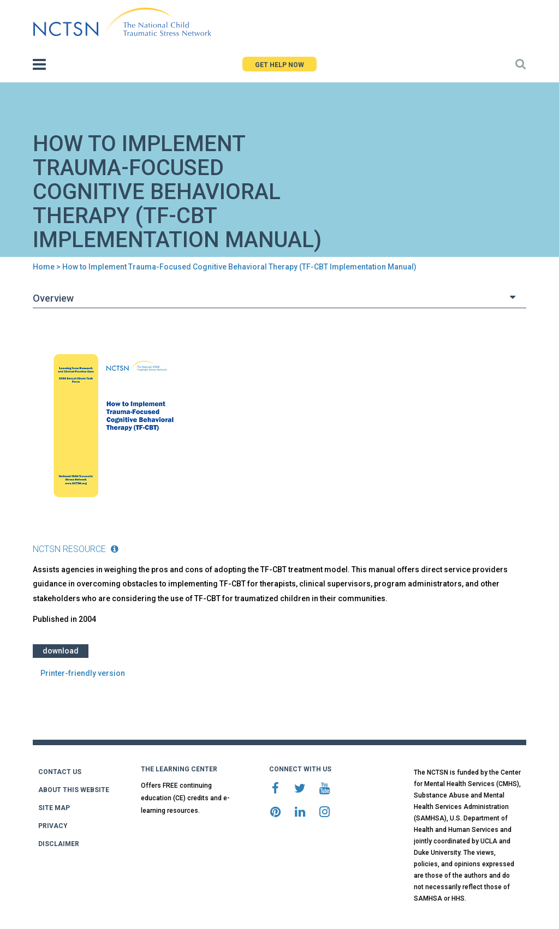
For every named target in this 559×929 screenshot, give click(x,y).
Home (44, 266)
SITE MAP (54, 808)
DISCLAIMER (58, 844)
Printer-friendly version (82, 673)
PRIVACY (53, 826)
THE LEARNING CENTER (179, 769)
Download (61, 650)
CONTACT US (59, 772)
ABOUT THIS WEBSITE (73, 790)
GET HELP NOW (279, 65)
